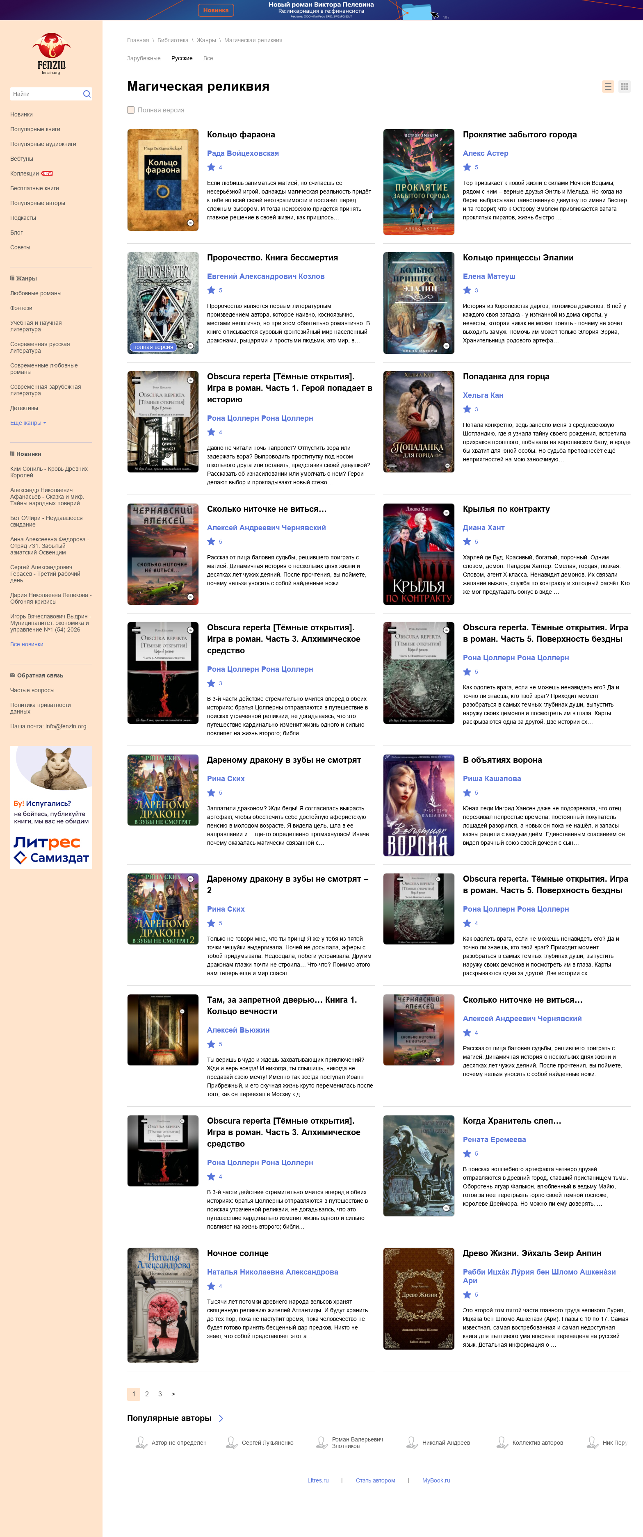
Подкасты (23, 217)
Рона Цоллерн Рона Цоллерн (260, 418)
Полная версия (161, 110)
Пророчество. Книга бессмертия (272, 257)
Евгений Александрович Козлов (266, 276)
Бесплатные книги (34, 188)
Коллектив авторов (538, 1442)
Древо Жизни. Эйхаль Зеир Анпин (532, 1253)
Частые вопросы (32, 690)
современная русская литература (40, 347)
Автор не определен (179, 1442)
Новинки (21, 114)
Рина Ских (226, 779)
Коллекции (24, 173)
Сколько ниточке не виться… (267, 508)
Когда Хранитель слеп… (512, 1120)
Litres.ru (318, 1480)
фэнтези (21, 308)
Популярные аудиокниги (43, 144)
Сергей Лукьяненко (268, 1442)
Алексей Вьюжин (238, 1030)
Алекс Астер (485, 153)
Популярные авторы (37, 203)
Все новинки (26, 644)
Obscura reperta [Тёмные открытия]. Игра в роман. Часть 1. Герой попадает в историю (289, 388)
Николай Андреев (446, 1442)
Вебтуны (21, 158)
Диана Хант (484, 528)
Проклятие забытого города (520, 134)
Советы (20, 247)
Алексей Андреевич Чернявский (266, 528)
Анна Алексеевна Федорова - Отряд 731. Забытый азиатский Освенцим (49, 546)
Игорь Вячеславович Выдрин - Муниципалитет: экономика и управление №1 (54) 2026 (50, 623)
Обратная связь (40, 675)
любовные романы (36, 293)
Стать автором (375, 1480)
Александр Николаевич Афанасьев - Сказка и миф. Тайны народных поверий (47, 496)
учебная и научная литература (36, 326)
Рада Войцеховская (243, 153)
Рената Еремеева (494, 1140)
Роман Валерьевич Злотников (357, 1442)
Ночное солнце (238, 1253)
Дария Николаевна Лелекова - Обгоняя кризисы (51, 598)
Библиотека (173, 40)
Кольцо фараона (241, 134)
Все (208, 58)
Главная (138, 40)
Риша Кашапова (492, 779)
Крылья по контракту (506, 508)
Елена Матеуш (489, 276)
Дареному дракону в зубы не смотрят (284, 759)
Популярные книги (35, 129)
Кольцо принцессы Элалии (518, 257)
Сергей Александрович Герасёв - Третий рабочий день (45, 574)
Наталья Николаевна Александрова (272, 1272)
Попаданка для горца (506, 376)
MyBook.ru (436, 1480)
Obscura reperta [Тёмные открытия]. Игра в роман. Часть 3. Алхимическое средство (283, 639)
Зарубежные (144, 58)
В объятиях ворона (502, 759)
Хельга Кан (483, 395)
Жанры (26, 278)
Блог (16, 232)
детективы (24, 408)
